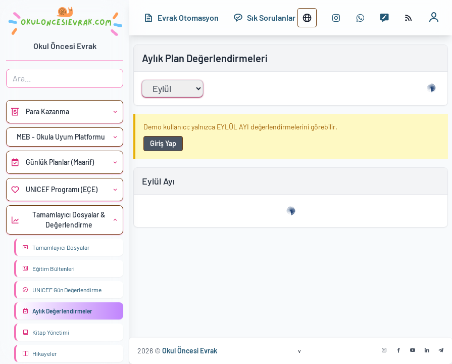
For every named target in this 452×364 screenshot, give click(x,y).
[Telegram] (441, 350)
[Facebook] (398, 350)
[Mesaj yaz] (384, 18)
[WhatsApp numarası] (360, 18)
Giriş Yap (163, 143)
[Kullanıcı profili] (434, 18)
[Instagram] (384, 350)
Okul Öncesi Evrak (189, 350)
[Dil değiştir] (307, 17)
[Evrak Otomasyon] (181, 18)
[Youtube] (413, 350)
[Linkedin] (427, 350)
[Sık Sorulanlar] (264, 18)
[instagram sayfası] (336, 18)
